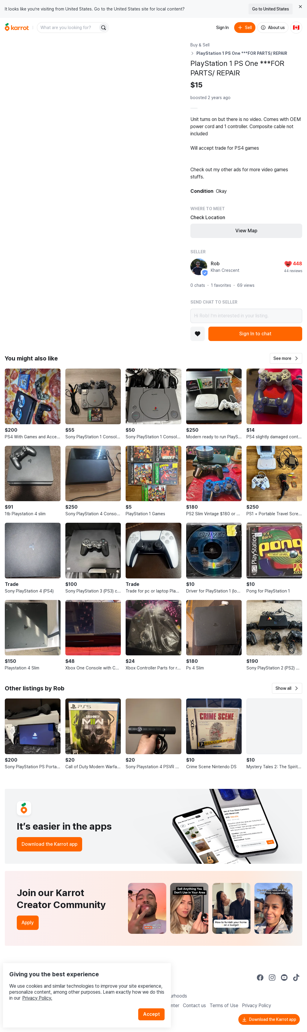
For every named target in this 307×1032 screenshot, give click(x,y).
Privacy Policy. (80, 986)
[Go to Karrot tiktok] (296, 977)
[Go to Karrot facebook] (260, 977)
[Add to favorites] (197, 334)
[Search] (103, 27)
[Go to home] (17, 27)
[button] (286, 358)
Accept (154, 1002)
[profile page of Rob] (198, 266)
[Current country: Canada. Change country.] (296, 28)
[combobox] (68, 27)
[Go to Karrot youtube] (284, 977)
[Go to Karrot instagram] (272, 977)
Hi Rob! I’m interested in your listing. (246, 316)
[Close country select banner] (300, 6)
